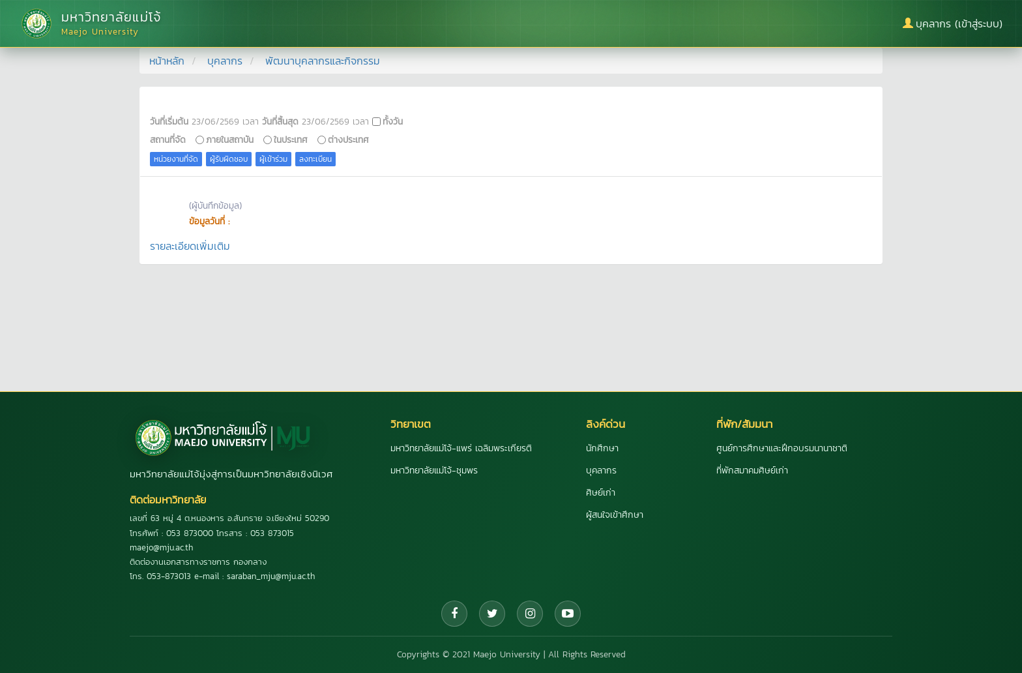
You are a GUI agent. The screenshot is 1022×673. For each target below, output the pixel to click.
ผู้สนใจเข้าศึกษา (614, 515)
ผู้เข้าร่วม (273, 159)
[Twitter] (492, 614)
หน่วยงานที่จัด (176, 159)
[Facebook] (454, 614)
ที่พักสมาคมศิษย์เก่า (752, 470)
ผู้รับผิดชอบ (229, 159)
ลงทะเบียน (315, 159)
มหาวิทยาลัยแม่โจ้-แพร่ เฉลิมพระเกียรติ (461, 448)
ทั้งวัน (393, 121)
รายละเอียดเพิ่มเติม (190, 246)
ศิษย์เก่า (600, 493)
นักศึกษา (602, 448)
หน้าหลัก (166, 60)
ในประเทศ (291, 139)
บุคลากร (224, 60)
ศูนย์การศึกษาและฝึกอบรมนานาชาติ (781, 448)
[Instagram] (530, 614)
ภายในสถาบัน (230, 139)
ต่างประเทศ (348, 139)
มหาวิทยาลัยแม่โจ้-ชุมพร (434, 470)
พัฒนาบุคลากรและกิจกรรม (322, 60)
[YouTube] (568, 614)
